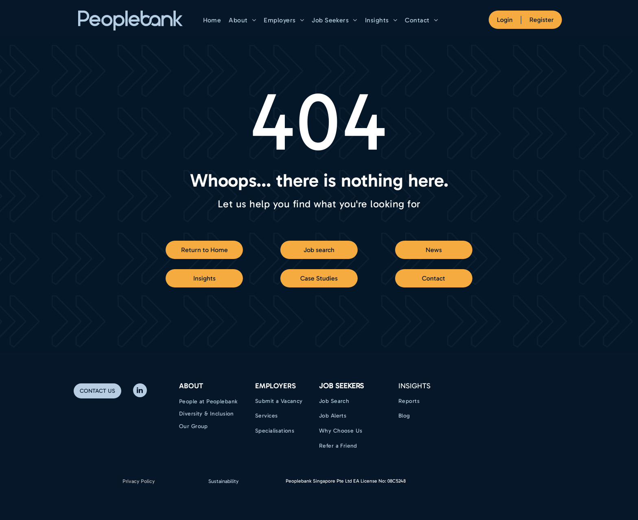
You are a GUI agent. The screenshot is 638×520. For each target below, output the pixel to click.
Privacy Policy (138, 481)
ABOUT (191, 385)
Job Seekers (341, 385)
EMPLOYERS (275, 385)
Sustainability (223, 481)
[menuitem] (213, 20)
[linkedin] (140, 391)
